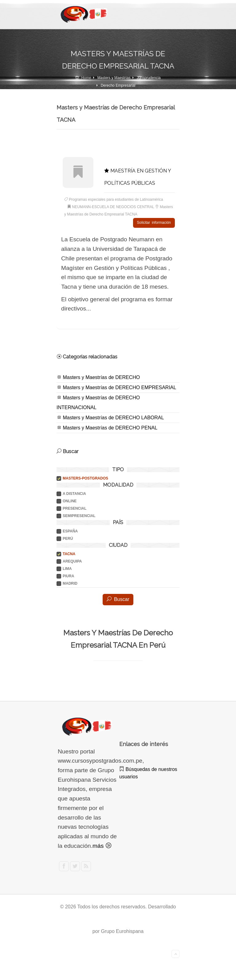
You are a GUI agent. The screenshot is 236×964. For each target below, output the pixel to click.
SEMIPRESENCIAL (79, 516)
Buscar (118, 599)
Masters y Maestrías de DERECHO (98, 377)
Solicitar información (154, 222)
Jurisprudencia (149, 78)
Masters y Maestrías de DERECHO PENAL (107, 427)
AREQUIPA (72, 561)
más (101, 846)
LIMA (67, 569)
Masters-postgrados (85, 478)
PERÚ (68, 538)
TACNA (69, 554)
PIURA (68, 576)
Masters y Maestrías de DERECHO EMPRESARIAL (116, 387)
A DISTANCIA (74, 494)
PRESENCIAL (74, 508)
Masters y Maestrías (114, 78)
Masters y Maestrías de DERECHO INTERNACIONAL (98, 402)
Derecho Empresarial (118, 85)
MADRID (70, 583)
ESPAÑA (70, 531)
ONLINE (70, 501)
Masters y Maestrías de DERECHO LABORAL (110, 417)
